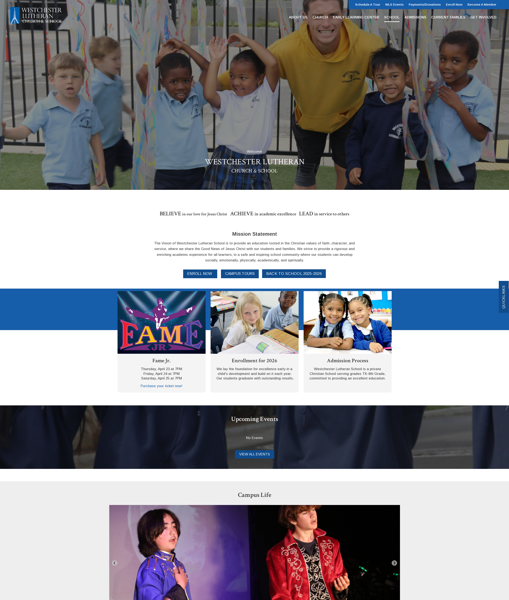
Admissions (415, 17)
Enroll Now (454, 4)
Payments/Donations (425, 4)
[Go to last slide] (115, 563)
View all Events (254, 454)
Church (320, 17)
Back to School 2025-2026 (294, 273)
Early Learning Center (356, 17)
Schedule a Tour (367, 4)
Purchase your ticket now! (161, 386)
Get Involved (483, 17)
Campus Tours (240, 274)
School (392, 17)
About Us (298, 17)
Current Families (448, 17)
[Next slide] (394, 563)
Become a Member (481, 4)
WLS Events (394, 4)
